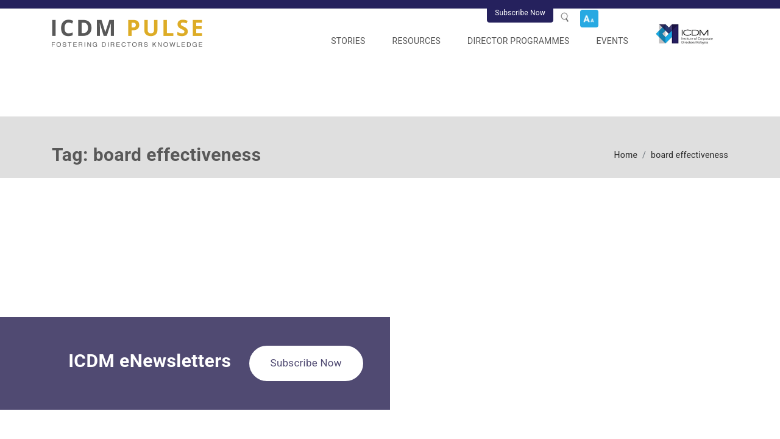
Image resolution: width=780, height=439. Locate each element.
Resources (416, 41)
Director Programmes (518, 41)
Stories (348, 41)
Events (612, 41)
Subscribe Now (520, 13)
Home (626, 155)
